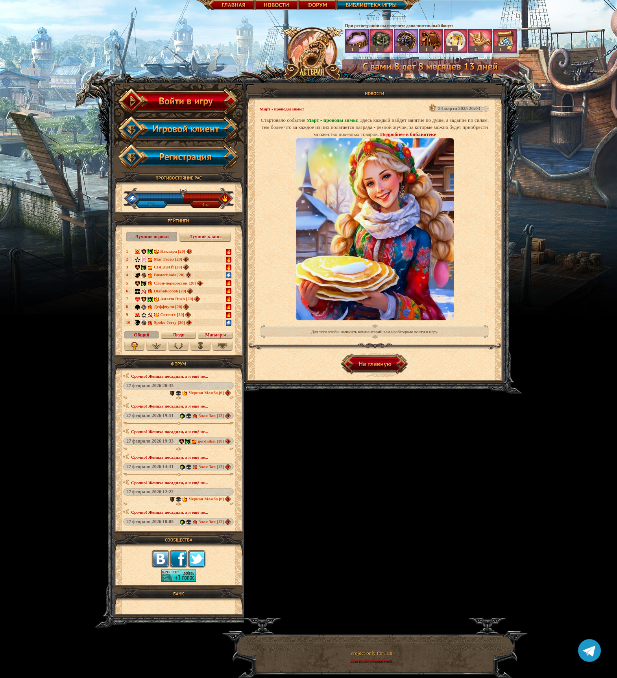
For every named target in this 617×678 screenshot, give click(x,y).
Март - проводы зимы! (282, 109)
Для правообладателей (371, 660)
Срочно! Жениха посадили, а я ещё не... (169, 376)
